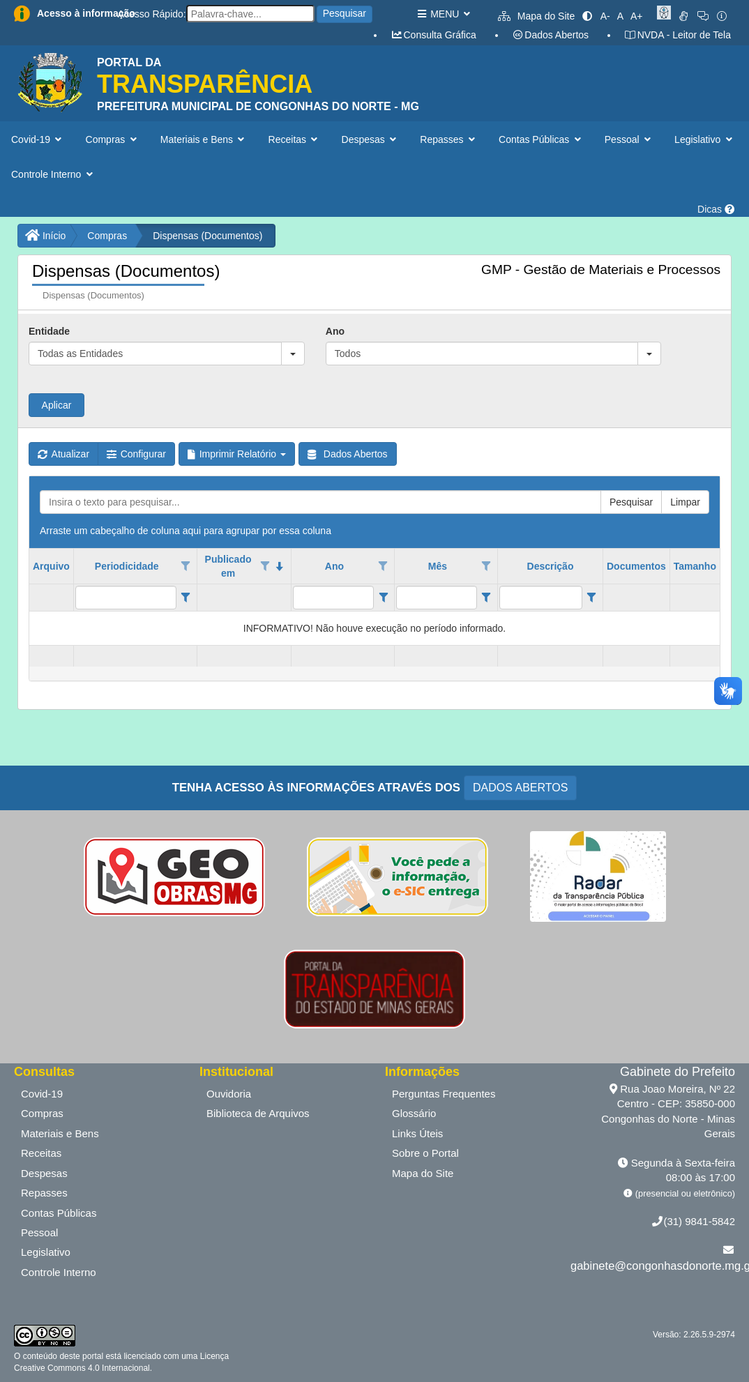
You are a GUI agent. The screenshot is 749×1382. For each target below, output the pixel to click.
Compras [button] (112, 139)
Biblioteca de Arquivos (258, 1113)
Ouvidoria (228, 1094)
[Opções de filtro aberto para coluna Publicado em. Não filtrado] (265, 566)
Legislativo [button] (704, 139)
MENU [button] (443, 14)
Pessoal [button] (629, 139)
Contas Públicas (58, 1213)
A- (605, 16)
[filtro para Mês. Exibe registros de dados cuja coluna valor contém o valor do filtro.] (436, 597)
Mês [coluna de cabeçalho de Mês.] (437, 566)
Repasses (44, 1193)
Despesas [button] (371, 139)
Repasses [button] (449, 139)
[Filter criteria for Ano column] (383, 597)
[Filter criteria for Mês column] (486, 597)
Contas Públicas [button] (541, 139)
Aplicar (57, 405)
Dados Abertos (550, 34)
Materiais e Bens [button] (204, 139)
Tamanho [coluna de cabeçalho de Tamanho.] (695, 566)
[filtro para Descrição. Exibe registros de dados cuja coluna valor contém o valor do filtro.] (540, 597)
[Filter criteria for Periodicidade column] (185, 597)
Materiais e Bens (60, 1133)
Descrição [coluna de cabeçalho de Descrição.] (550, 566)
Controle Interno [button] (53, 174)
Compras (107, 235)
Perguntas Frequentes (443, 1094)
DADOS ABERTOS (520, 787)
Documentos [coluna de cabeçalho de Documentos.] (636, 566)
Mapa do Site (536, 16)
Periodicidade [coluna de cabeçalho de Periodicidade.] (127, 566)
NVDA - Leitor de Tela (677, 34)
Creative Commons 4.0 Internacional (82, 1368)
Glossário (414, 1113)
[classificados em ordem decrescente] (280, 566)
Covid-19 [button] (38, 139)
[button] (293, 353)
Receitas (41, 1153)
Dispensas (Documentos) (207, 235)
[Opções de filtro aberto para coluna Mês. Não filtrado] (486, 566)
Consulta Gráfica (433, 34)
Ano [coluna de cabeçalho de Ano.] (334, 566)
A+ (636, 16)
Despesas (44, 1173)
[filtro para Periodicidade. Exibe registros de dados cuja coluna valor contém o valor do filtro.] (125, 597)
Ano (335, 331)
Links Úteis (417, 1133)
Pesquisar (344, 13)
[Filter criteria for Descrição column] (591, 597)
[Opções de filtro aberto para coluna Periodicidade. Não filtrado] (185, 566)
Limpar (685, 502)
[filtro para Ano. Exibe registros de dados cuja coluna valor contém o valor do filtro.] (333, 597)
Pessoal (39, 1232)
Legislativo (45, 1252)
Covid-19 (42, 1094)
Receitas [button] (294, 139)
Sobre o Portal (425, 1153)
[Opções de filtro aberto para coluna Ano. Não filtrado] (383, 566)
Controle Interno (58, 1272)
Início (45, 235)
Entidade (49, 331)
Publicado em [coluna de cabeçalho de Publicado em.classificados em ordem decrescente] (228, 566)
